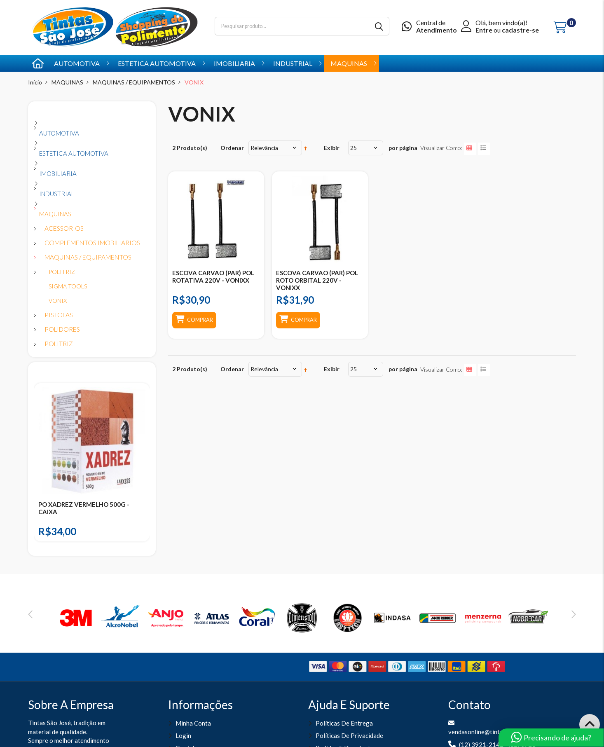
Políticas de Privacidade (349, 735)
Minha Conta (193, 723)
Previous (30, 614)
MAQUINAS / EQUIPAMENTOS (134, 82)
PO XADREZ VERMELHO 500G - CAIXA (83, 508)
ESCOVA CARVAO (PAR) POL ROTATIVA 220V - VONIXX (213, 276)
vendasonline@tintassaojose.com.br (497, 731)
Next (573, 614)
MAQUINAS (67, 82)
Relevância (264, 147)
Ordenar (232, 147)
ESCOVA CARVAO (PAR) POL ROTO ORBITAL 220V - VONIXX (317, 280)
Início (35, 82)
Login (183, 735)
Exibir (331, 147)
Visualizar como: (441, 147)
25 (353, 147)
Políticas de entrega (344, 723)
